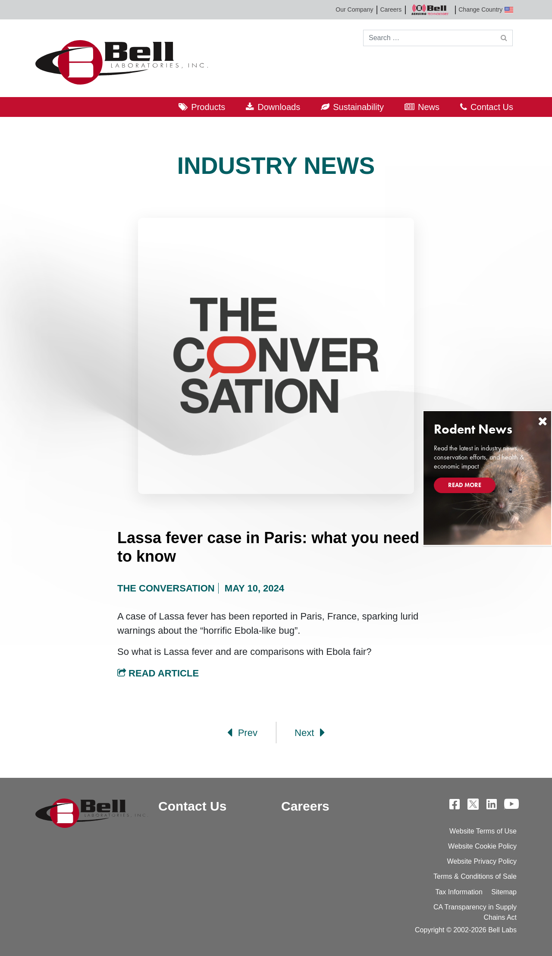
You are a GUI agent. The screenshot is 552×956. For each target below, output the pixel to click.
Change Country (485, 9)
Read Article (158, 673)
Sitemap (504, 892)
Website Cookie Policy (482, 846)
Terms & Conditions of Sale (475, 876)
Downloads (278, 107)
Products (208, 107)
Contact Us (491, 107)
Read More (464, 485)
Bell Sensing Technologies (430, 9)
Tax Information (458, 892)
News (428, 107)
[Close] (542, 421)
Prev (242, 732)
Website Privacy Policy (482, 861)
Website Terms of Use (483, 831)
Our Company (354, 9)
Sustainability (358, 107)
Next (310, 732)
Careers (390, 9)
